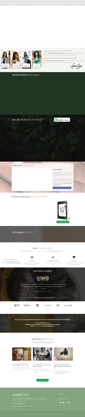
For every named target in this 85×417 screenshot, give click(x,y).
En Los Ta (37, 65)
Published (16, 65)
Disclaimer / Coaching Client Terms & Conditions (22, 406)
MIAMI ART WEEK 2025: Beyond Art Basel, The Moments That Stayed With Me (62, 366)
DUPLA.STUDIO (45, 415)
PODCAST (19, 403)
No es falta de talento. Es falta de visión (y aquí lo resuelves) (42, 365)
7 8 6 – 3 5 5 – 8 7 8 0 (63, 399)
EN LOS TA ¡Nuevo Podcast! (41, 2)
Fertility (6, 65)
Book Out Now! (61, 2)
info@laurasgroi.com (63, 398)
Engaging (26, 65)
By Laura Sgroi (15, 363)
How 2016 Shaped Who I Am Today (20, 364)
